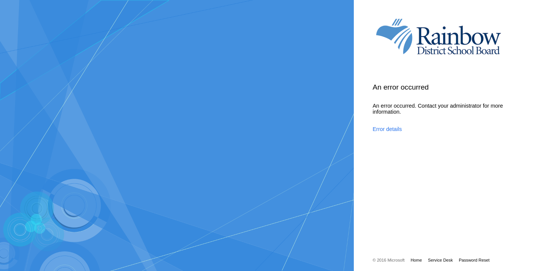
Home (416, 260)
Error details (387, 129)
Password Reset (474, 260)
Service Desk (440, 260)
